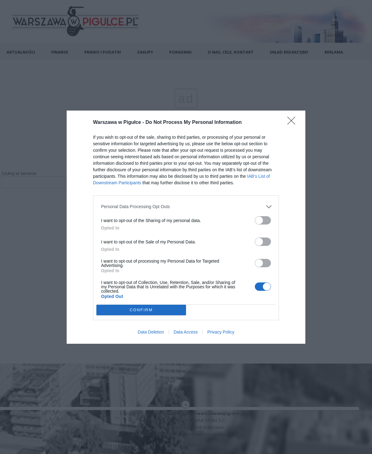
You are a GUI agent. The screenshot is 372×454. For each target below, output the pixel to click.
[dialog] (186, 227)
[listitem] (186, 206)
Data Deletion (151, 332)
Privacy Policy (220, 332)
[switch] (263, 220)
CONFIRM (141, 310)
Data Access (186, 332)
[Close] (293, 123)
